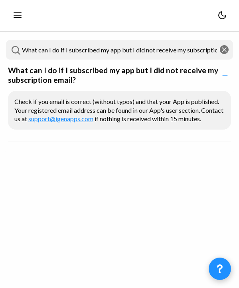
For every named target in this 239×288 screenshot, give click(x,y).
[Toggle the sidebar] (17, 15)
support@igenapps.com (60, 118)
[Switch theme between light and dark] (222, 15)
